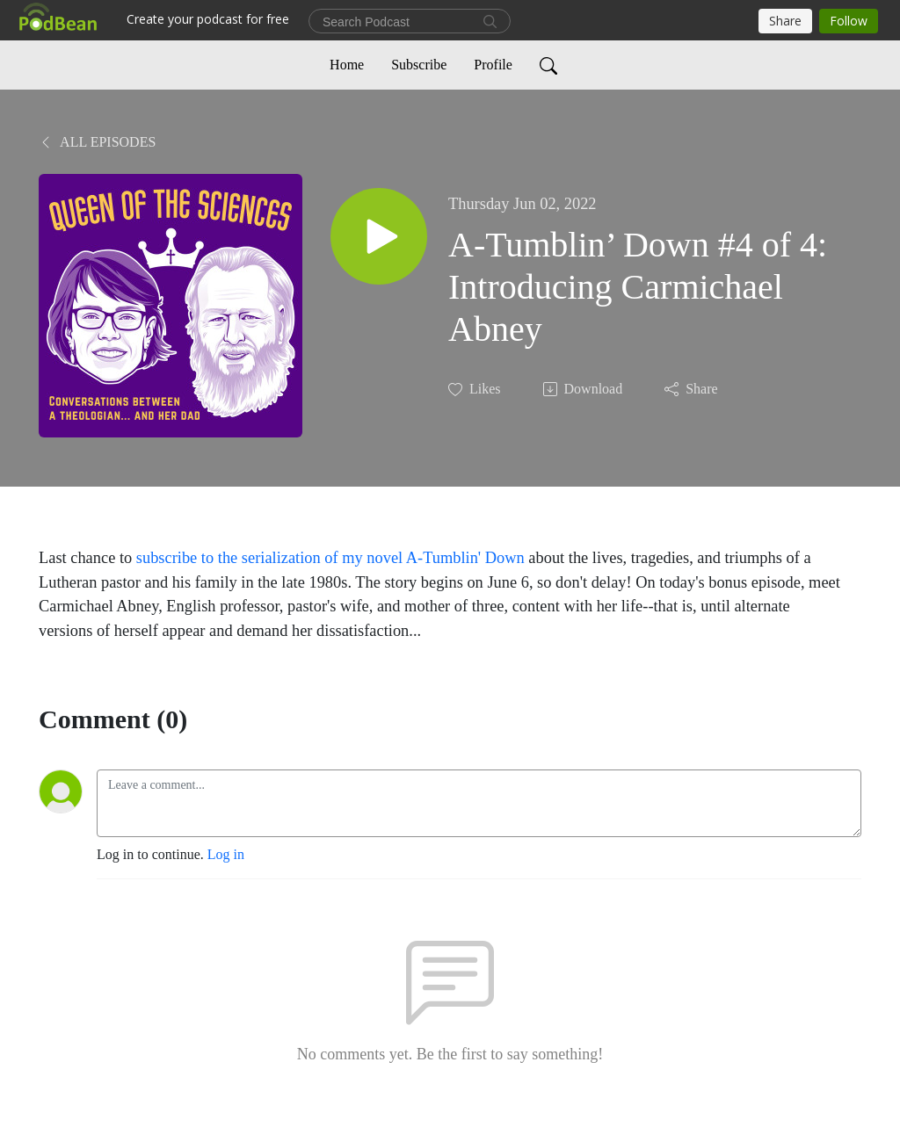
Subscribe (418, 64)
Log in (225, 854)
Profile (493, 64)
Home (347, 64)
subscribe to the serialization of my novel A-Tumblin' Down (330, 558)
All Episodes (97, 141)
